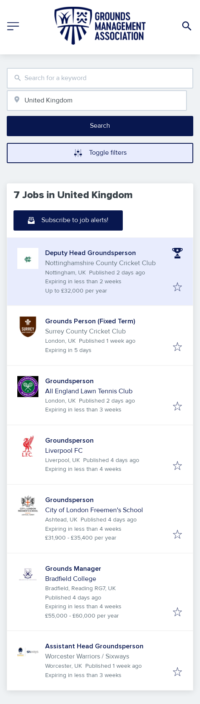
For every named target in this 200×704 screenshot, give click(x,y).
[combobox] (100, 78)
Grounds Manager (73, 568)
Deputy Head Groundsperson (90, 253)
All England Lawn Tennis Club (88, 391)
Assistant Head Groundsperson (94, 646)
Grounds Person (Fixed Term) (90, 321)
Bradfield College (70, 579)
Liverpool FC (64, 450)
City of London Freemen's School (94, 510)
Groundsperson (69, 381)
